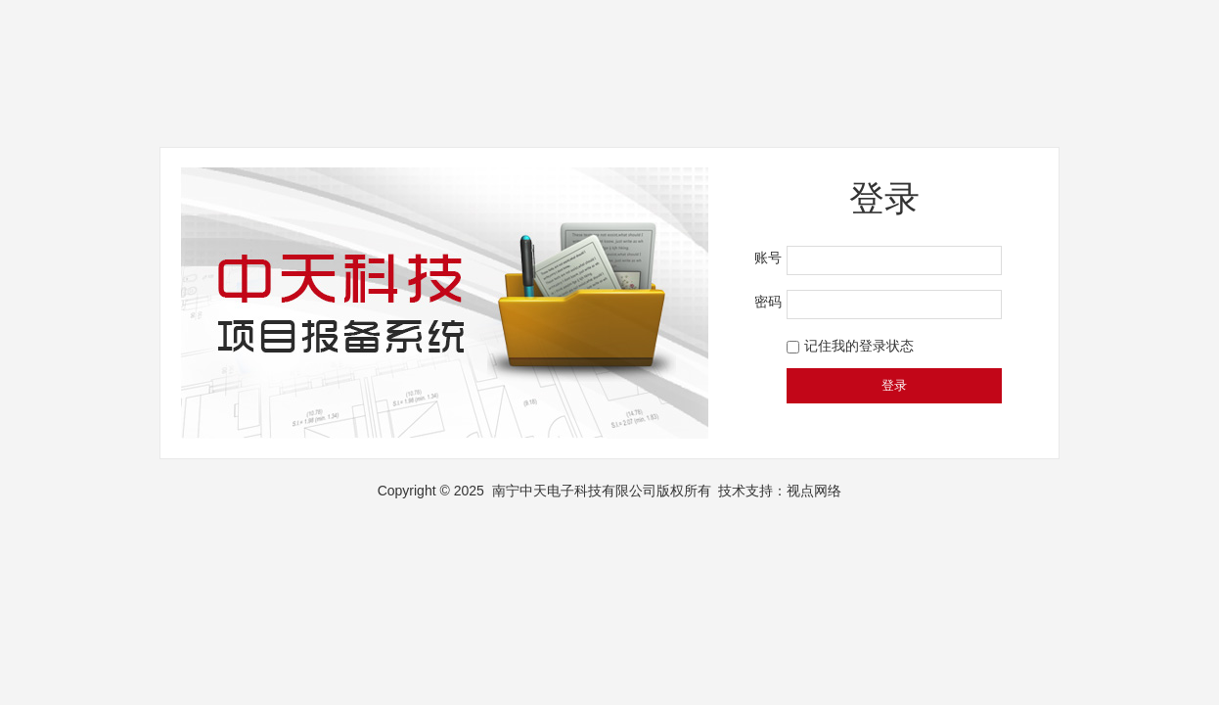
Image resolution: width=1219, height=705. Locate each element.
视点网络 (814, 490)
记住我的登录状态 (859, 345)
